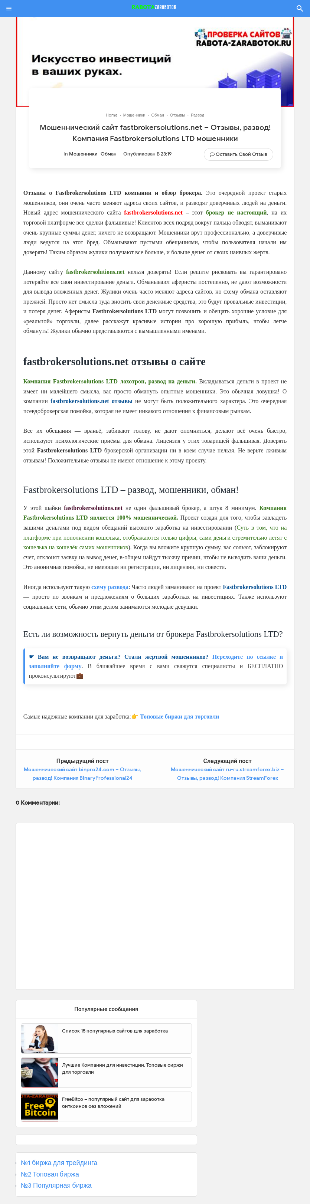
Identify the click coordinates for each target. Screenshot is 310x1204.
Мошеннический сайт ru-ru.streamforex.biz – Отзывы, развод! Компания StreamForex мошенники (227, 778)
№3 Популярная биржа (56, 1185)
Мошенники (83, 154)
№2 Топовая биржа (50, 1174)
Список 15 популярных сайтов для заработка (115, 1031)
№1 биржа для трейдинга (59, 1163)
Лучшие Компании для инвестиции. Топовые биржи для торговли (122, 1069)
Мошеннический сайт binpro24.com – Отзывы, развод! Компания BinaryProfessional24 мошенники (82, 778)
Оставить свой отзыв (241, 154)
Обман (109, 154)
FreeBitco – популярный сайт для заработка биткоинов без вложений (113, 1103)
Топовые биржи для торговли (179, 716)
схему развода (109, 587)
